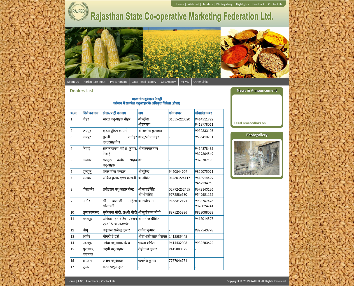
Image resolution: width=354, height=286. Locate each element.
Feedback (258, 4)
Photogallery (224, 4)
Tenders (208, 4)
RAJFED (255, 281)
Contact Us (275, 4)
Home (180, 4)
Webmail (193, 4)
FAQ (80, 281)
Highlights (242, 4)
